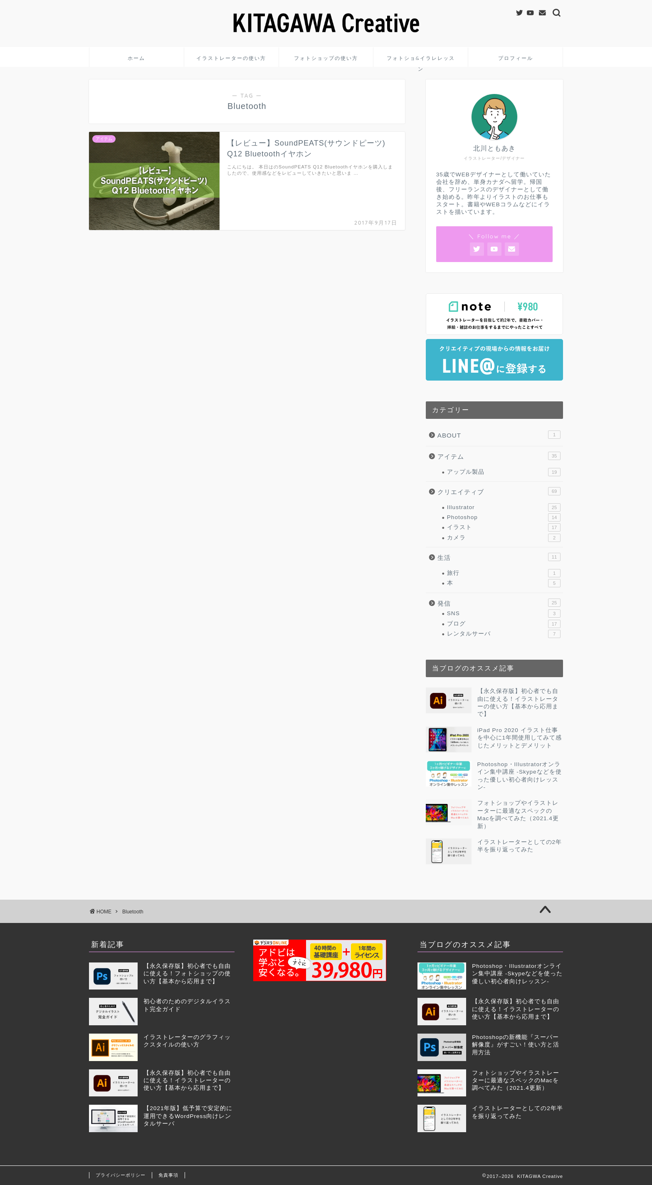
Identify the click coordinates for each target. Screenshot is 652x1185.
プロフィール (515, 58)
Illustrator (504, 507)
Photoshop (504, 517)
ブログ (504, 624)
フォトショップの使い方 (326, 58)
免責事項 (168, 1175)
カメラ (504, 538)
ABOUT (499, 434)
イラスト (504, 527)
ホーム (136, 58)
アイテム (499, 456)
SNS (504, 613)
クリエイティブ (499, 491)
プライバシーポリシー (121, 1175)
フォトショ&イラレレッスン (421, 61)
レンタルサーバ (504, 634)
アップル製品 (504, 472)
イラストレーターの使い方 (231, 58)
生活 (499, 557)
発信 (499, 603)
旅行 (504, 573)
